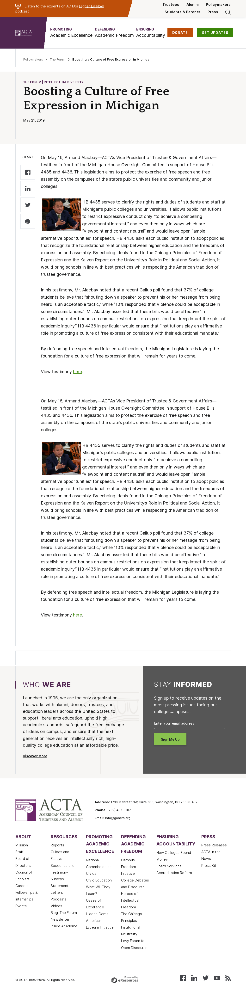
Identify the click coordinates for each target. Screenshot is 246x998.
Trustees (170, 4)
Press (213, 12)
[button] (71, 32)
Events (21, 906)
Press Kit (208, 865)
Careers (22, 886)
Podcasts (59, 899)
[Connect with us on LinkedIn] (194, 977)
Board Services (169, 866)
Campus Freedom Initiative (128, 867)
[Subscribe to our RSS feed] (228, 977)
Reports (57, 845)
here (77, 371)
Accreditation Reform (174, 873)
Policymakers (218, 4)
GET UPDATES (215, 33)
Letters (57, 892)
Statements (60, 886)
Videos (56, 906)
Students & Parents (182, 12)
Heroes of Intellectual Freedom (130, 900)
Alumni (192, 4)
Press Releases (214, 845)
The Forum (58, 59)
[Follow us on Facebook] (183, 977)
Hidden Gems (97, 914)
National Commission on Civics (98, 867)
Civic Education (99, 880)
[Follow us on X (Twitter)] (206, 977)
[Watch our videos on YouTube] (217, 977)
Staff (19, 852)
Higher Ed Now (91, 6)
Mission (21, 845)
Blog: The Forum (64, 913)
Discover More (35, 756)
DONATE (180, 33)
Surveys (57, 879)
